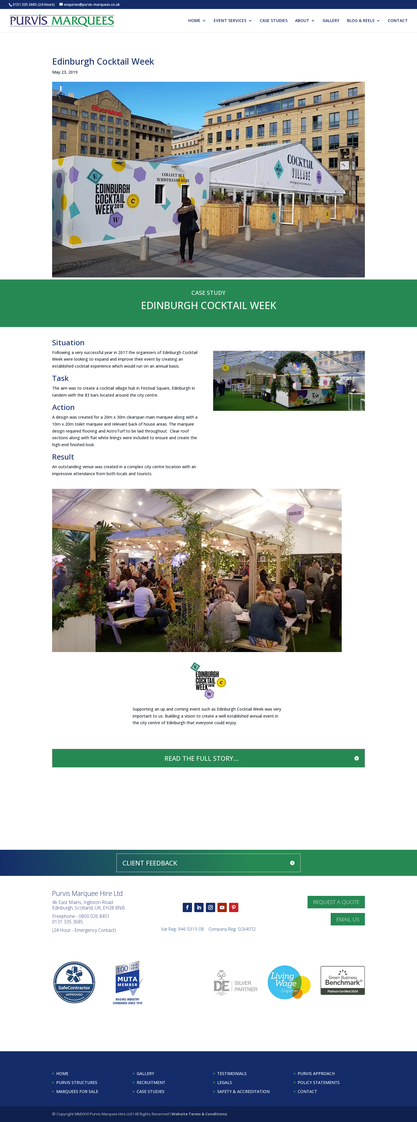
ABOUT (302, 21)
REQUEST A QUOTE (336, 901)
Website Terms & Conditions (199, 1113)
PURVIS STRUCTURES (76, 1082)
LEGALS (224, 1082)
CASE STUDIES (274, 21)
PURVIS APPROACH (316, 1073)
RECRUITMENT (151, 1082)
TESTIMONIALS (232, 1073)
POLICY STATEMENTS (319, 1082)
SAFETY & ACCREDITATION (243, 1091)
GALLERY (331, 21)
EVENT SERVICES (230, 21)
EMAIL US (347, 919)
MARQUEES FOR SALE (77, 1091)
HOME (194, 21)
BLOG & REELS (360, 21)
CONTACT (398, 21)
